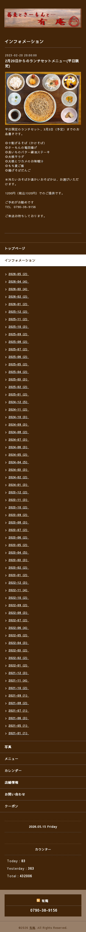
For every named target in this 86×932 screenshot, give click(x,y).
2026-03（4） (18, 289)
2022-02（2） (18, 658)
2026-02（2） (18, 296)
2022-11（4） (18, 590)
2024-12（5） (18, 402)
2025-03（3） (18, 379)
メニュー (11, 758)
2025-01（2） (18, 394)
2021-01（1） (18, 733)
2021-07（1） (18, 710)
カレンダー (13, 770)
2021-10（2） (18, 688)
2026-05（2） (18, 274)
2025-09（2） (18, 334)
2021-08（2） (18, 703)
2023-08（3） (18, 522)
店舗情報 (11, 782)
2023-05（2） (18, 545)
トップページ (15, 248)
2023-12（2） (18, 492)
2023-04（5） (18, 552)
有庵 (32, 927)
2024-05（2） (18, 454)
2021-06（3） (18, 718)
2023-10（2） (18, 507)
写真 (8, 747)
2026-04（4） (18, 281)
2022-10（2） (18, 597)
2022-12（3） (18, 582)
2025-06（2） (18, 357)
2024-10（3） (18, 417)
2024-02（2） (18, 477)
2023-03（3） (18, 560)
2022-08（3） (18, 612)
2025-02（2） (18, 387)
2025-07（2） (18, 349)
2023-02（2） (18, 567)
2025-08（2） (18, 342)
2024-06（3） (18, 447)
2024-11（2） (18, 409)
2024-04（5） (18, 462)
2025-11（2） (18, 319)
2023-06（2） (18, 537)
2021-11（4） (18, 680)
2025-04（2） (18, 372)
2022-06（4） (18, 628)
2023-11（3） (18, 500)
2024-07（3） (18, 439)
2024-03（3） (18, 469)
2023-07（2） (18, 530)
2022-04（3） (18, 643)
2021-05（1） (18, 725)
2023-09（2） (18, 515)
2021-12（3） (18, 673)
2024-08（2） (18, 432)
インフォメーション (20, 260)
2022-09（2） (18, 605)
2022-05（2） (18, 635)
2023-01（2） (18, 575)
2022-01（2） (18, 665)
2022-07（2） (18, 620)
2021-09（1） (18, 695)
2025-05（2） (18, 364)
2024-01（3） (18, 485)
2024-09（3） (18, 424)
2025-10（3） (18, 326)
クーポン (11, 806)
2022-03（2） (18, 650)
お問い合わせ (15, 794)
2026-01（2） (18, 304)
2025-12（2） (18, 311)
